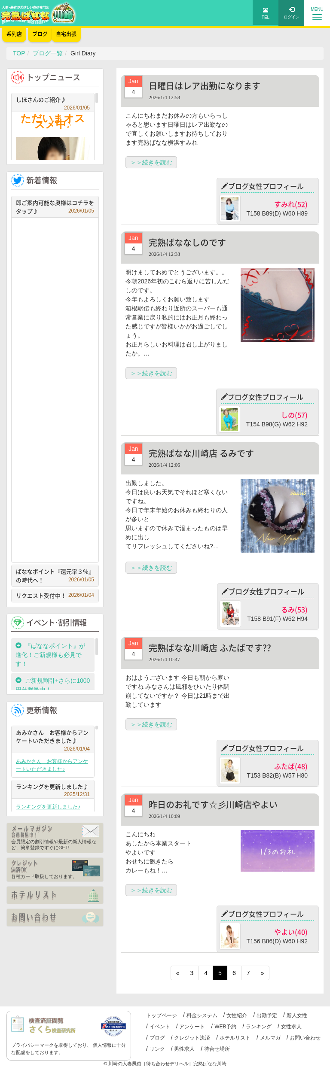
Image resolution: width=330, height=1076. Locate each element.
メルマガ (270, 1038)
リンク (157, 1049)
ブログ (157, 1038)
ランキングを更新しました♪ (53, 787)
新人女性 (297, 1015)
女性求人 (291, 1027)
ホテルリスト (235, 1038)
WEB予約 (225, 1027)
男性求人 (184, 1049)
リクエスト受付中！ (55, 595)
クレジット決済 (192, 1038)
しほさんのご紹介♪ (53, 100)
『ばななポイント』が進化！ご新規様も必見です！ (50, 654)
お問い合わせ (305, 1038)
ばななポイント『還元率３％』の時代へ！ (55, 575)
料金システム (201, 1015)
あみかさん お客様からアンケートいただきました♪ (53, 737)
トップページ (161, 1015)
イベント (160, 1027)
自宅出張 (66, 34)
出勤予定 (267, 1015)
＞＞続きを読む (151, 162)
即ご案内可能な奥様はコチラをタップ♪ (55, 206)
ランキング (259, 1027)
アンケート (192, 1027)
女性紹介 (236, 1015)
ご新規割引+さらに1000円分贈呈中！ (52, 685)
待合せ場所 (217, 1049)
